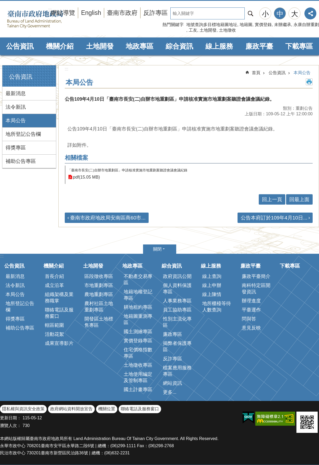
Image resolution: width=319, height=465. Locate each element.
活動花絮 (54, 334)
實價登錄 (263, 24)
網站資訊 (172, 383)
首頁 (256, 72)
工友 (193, 30)
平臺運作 (251, 309)
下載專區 (299, 46)
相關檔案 (76, 157)
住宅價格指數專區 (138, 353)
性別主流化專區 (177, 322)
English (91, 12)
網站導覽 (63, 12)
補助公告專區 (21, 161)
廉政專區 (172, 334)
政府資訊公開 (177, 276)
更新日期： (10, 418)
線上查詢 (211, 276)
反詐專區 (155, 12)
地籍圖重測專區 (138, 319)
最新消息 (16, 93)
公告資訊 (20, 46)
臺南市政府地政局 (43, 19)
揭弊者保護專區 (177, 346)
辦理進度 (251, 300)
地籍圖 (246, 24)
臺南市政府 (122, 12)
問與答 (249, 319)
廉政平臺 (259, 46)
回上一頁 (272, 199)
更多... (169, 392)
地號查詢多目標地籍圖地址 (211, 24)
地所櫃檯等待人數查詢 (216, 306)
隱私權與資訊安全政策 (23, 409)
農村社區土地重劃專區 (98, 306)
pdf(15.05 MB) (86, 177)
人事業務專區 (177, 300)
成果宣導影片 (59, 343)
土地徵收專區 (138, 365)
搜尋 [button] (250, 13)
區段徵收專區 (98, 276)
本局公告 (16, 120)
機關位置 (106, 409)
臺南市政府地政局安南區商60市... (107, 218)
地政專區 (139, 46)
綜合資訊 (179, 46)
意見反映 (251, 328)
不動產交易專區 (138, 279)
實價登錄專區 (138, 340)
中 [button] (280, 14)
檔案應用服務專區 (177, 371)
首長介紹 (54, 276)
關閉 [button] (157, 249)
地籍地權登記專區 (138, 295)
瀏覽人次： (10, 425)
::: (1, 67)
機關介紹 (60, 46)
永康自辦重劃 (306, 24)
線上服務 (219, 46)
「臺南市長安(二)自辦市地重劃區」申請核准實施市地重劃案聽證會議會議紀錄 (127, 170)
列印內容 (309, 81)
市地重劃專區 (98, 285)
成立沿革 (54, 285)
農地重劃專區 (98, 294)
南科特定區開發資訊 (256, 288)
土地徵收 (227, 30)
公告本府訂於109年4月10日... (274, 218)
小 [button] (265, 14)
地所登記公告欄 (23, 134)
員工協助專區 (177, 309)
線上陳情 (211, 294)
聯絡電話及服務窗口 (59, 313)
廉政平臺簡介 (256, 276)
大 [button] (294, 14)
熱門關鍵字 (173, 24)
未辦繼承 (282, 24)
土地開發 (208, 30)
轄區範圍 (54, 325)
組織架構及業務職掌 (59, 297)
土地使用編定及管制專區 (138, 377)
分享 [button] (310, 13)
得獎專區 (16, 147)
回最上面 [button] (299, 199)
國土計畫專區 (138, 389)
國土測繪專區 (138, 331)
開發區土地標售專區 (98, 322)
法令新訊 (16, 107)
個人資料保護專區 (177, 288)
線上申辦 (211, 285)
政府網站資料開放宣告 (71, 409)
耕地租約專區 (138, 307)
